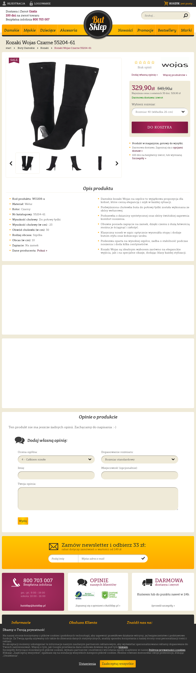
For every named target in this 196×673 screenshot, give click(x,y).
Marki (186, 30)
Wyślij (23, 520)
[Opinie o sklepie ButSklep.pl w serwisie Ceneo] (110, 595)
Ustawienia (86, 664)
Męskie (30, 30)
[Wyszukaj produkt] (185, 16)
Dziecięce (48, 30)
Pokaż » (42, 250)
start (11, 48)
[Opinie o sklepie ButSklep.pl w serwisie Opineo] (85, 595)
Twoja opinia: (27, 483)
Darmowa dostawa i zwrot (147, 97)
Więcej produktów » (175, 75)
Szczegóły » (139, 158)
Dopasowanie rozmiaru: (117, 452)
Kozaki (46, 48)
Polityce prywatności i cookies (167, 649)
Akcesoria (68, 30)
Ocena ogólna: (28, 452)
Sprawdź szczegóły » (163, 605)
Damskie (11, 30)
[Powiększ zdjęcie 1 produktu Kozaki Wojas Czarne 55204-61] (63, 105)
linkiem (123, 647)
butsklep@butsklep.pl (33, 605)
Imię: (21, 467)
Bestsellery (167, 30)
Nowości (125, 30)
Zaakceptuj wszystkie (118, 664)
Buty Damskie (28, 48)
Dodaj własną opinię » (144, 74)
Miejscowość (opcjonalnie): (119, 467)
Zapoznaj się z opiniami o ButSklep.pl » (98, 605)
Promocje (145, 30)
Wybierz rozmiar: (144, 104)
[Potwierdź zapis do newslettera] (143, 558)
